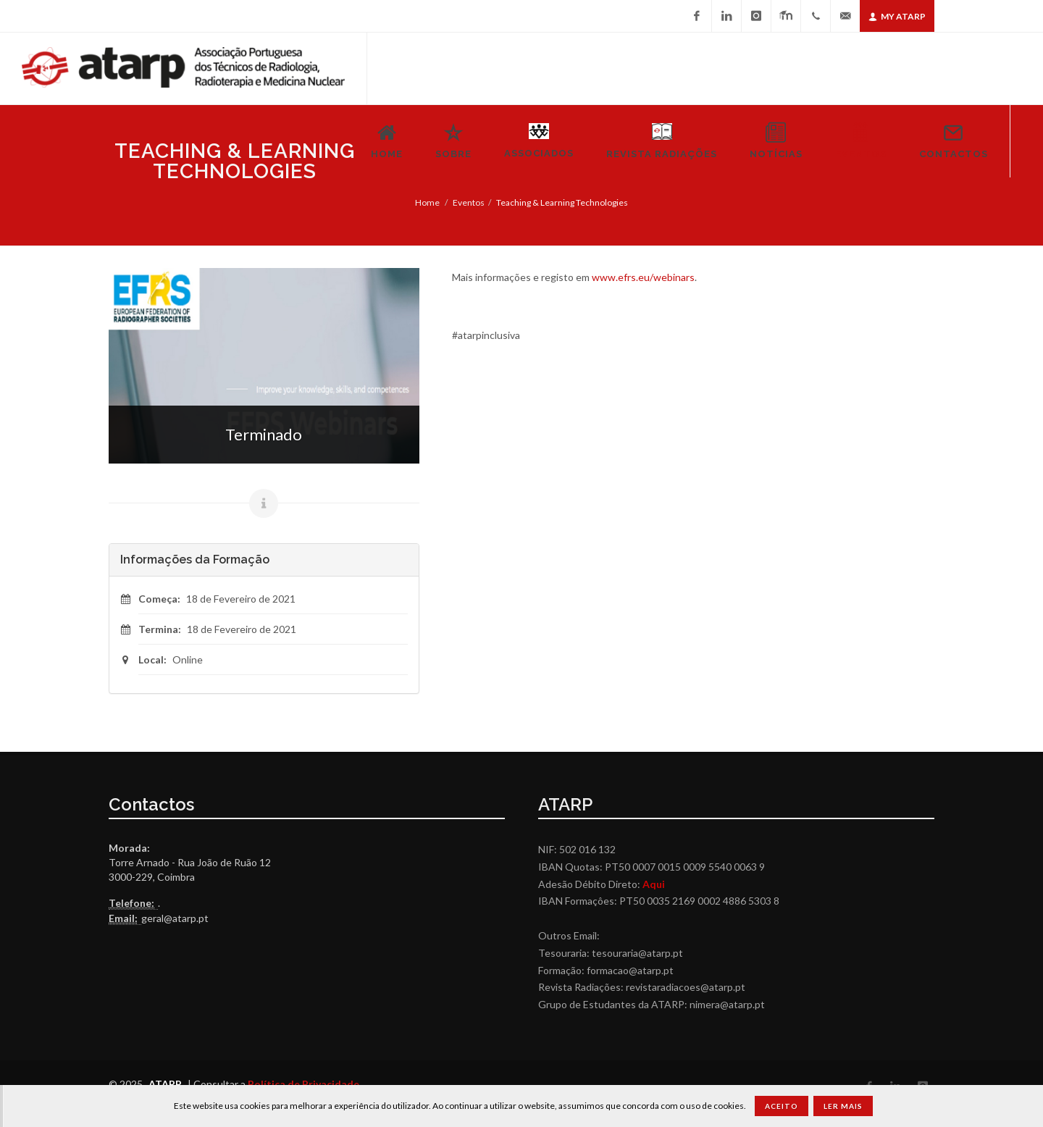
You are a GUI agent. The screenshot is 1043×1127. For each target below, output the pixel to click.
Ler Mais (843, 1106)
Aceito (781, 1106)
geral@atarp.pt (175, 918)
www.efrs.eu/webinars (643, 277)
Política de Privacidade (303, 1084)
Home (427, 202)
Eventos (469, 202)
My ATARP (897, 16)
